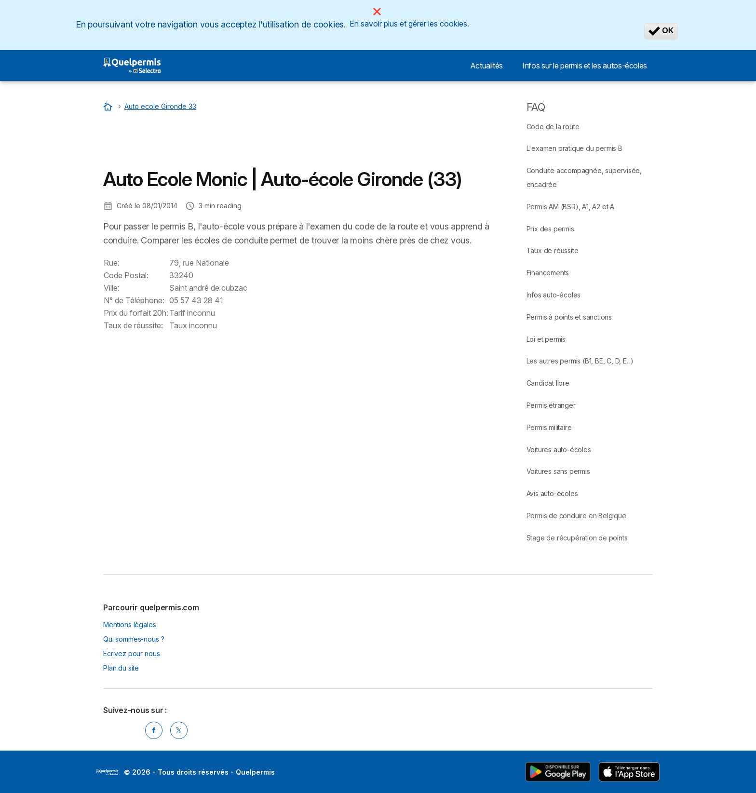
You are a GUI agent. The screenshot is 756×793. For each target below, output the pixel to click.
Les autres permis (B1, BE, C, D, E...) (580, 361)
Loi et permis (546, 339)
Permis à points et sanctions (569, 317)
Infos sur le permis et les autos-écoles (584, 65)
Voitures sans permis (558, 471)
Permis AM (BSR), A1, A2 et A (570, 206)
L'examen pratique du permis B (574, 148)
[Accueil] (109, 106)
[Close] (377, 11)
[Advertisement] (278, 142)
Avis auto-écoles (552, 493)
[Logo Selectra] (132, 65)
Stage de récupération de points (577, 538)
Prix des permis (550, 229)
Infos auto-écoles (553, 295)
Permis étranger (551, 405)
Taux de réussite (552, 250)
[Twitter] (179, 730)
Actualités (486, 65)
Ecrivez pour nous (131, 653)
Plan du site (121, 668)
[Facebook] (153, 730)
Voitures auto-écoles (558, 449)
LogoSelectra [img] (107, 772)
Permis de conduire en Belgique (576, 515)
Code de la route (553, 126)
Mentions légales (129, 624)
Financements (547, 273)
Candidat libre (547, 383)
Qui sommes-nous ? (133, 639)
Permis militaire (549, 427)
